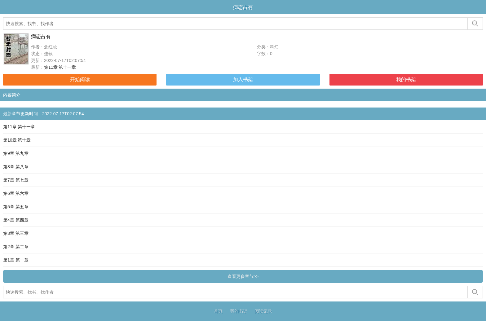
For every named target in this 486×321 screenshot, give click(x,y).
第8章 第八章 (16, 166)
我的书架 (406, 79)
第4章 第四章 (16, 220)
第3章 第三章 (16, 233)
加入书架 (243, 79)
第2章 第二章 (16, 246)
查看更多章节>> (243, 276)
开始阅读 (80, 79)
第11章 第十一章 (60, 67)
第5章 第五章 (16, 206)
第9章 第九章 (16, 153)
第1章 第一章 (16, 259)
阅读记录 (263, 311)
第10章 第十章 (17, 140)
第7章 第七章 (16, 180)
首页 (218, 311)
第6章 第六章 (16, 193)
